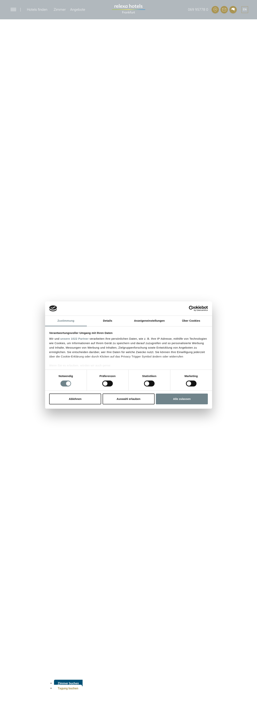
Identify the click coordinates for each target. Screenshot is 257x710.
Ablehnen (75, 398)
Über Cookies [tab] (191, 320)
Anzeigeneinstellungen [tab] (149, 320)
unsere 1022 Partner (74, 338)
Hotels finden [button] (37, 9)
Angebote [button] (77, 9)
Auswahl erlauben (128, 398)
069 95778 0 (198, 9)
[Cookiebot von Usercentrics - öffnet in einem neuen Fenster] (191, 308)
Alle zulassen (182, 398)
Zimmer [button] (60, 9)
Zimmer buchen (68, 683)
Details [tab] (107, 320)
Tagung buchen (68, 688)
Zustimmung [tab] (66, 320)
